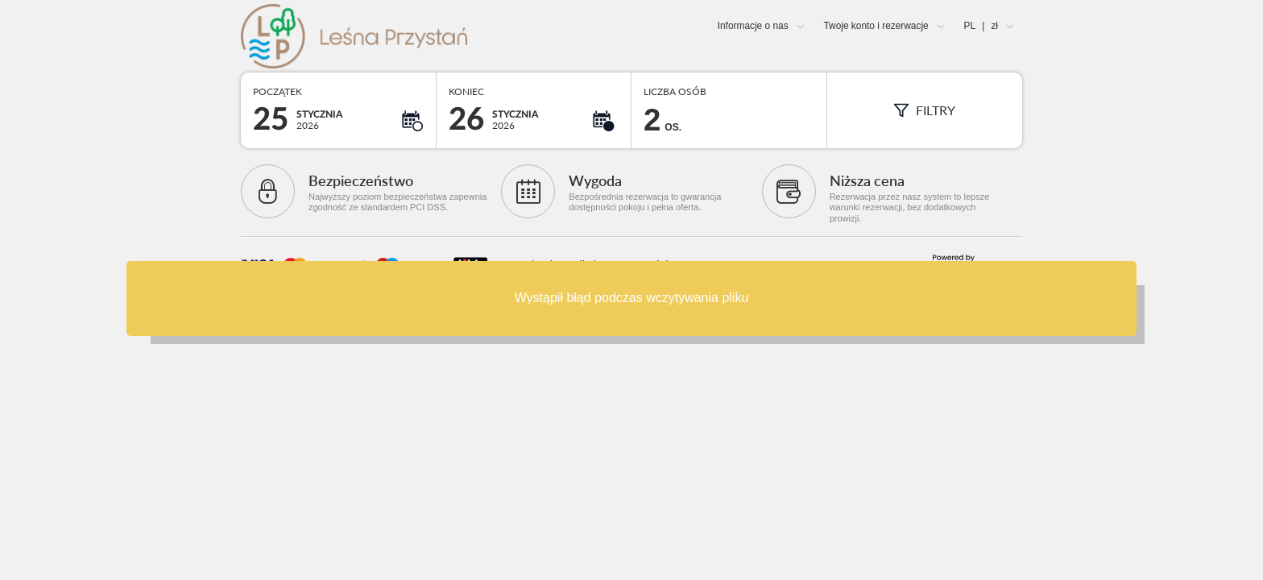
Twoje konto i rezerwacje (875, 25)
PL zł (981, 25)
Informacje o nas (753, 25)
